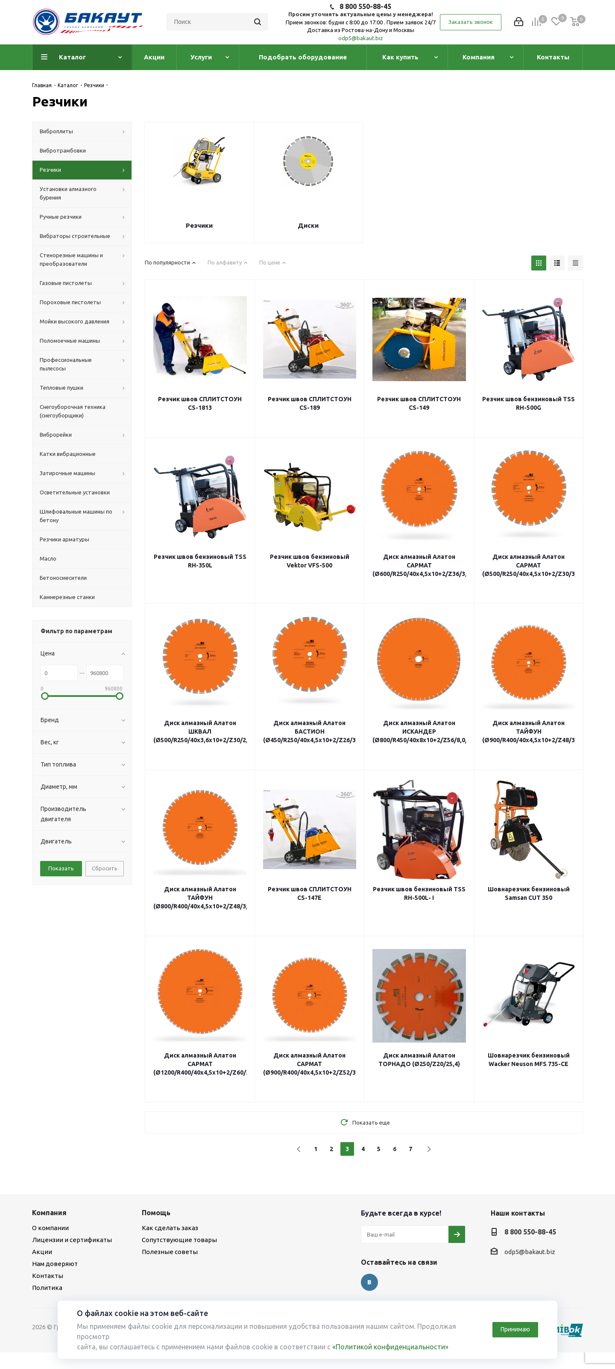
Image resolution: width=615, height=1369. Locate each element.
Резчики (199, 225)
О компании (50, 1227)
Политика (47, 1287)
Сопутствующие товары (179, 1239)
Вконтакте (369, 1282)
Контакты (47, 1275)
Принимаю (515, 1329)
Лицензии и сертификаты (72, 1239)
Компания (49, 1212)
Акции (42, 1251)
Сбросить (104, 868)
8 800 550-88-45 (365, 6)
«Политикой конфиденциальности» (390, 1347)
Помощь (156, 1212)
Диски (308, 225)
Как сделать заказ (170, 1227)
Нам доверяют (55, 1263)
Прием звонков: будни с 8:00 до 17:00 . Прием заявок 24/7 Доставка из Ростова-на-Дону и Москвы (361, 26)
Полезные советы (170, 1251)
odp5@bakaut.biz (360, 38)
